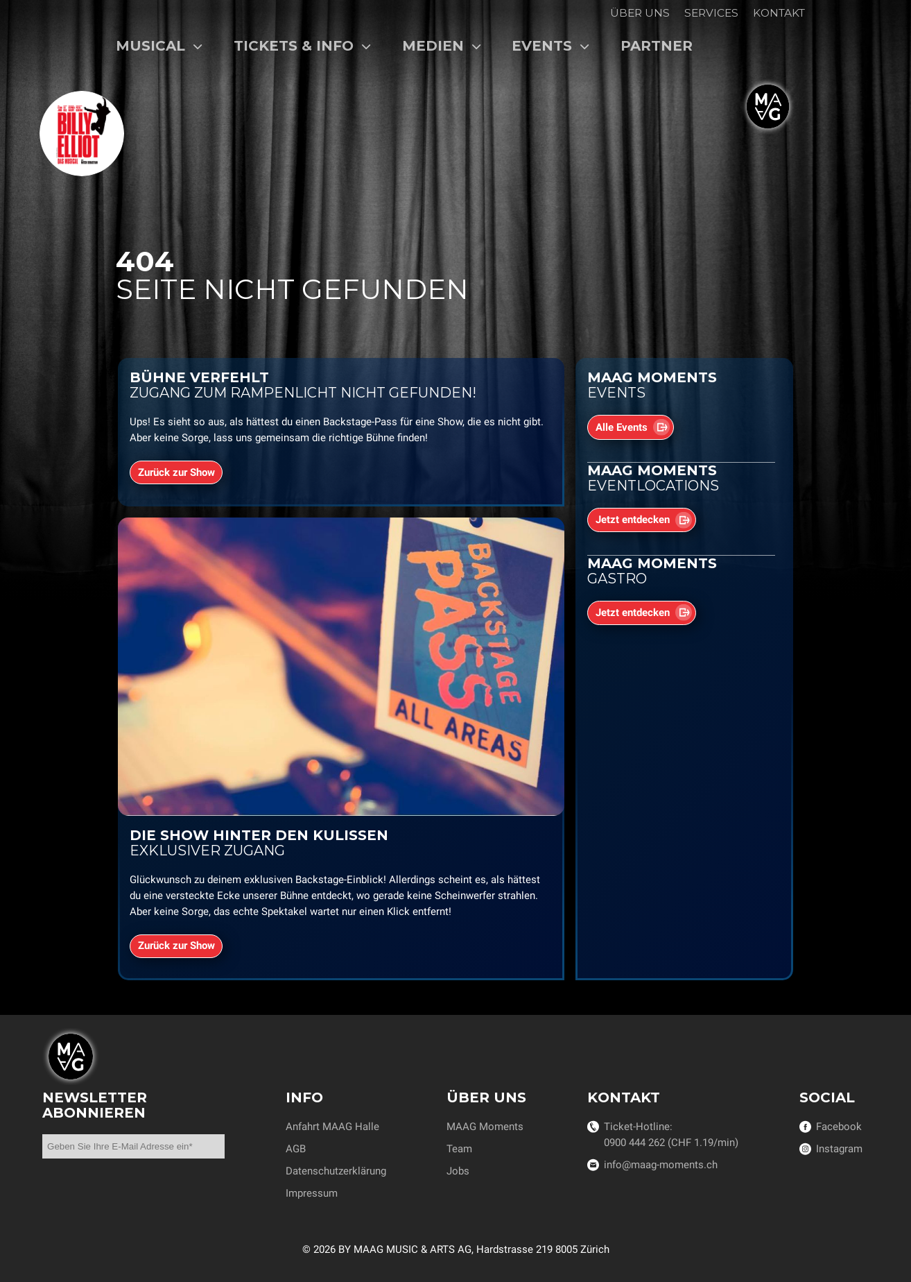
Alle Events (622, 427)
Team (459, 1149)
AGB (296, 1149)
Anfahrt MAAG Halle (332, 1126)
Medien (442, 45)
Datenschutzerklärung (336, 1171)
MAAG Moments (484, 1126)
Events (551, 45)
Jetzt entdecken (633, 520)
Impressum (312, 1193)
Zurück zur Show (176, 472)
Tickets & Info (303, 45)
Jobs (457, 1171)
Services (711, 12)
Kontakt (779, 12)
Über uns (640, 12)
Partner (657, 45)
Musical (159, 45)
